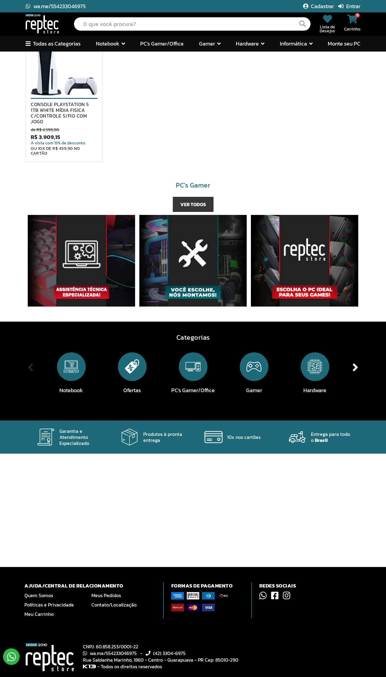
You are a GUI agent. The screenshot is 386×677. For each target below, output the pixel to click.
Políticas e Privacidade (49, 604)
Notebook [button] (110, 43)
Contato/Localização (114, 604)
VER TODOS (193, 318)
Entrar (349, 6)
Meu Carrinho (39, 614)
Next (366, 108)
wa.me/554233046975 (56, 6)
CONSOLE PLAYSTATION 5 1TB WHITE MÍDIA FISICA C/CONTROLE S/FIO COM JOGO (60, 226)
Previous (19, 108)
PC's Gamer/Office (162, 43)
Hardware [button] (250, 43)
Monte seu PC (344, 43)
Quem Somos (38, 595)
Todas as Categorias (53, 43)
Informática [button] (296, 43)
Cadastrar (319, 6)
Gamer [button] (210, 43)
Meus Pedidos (106, 595)
